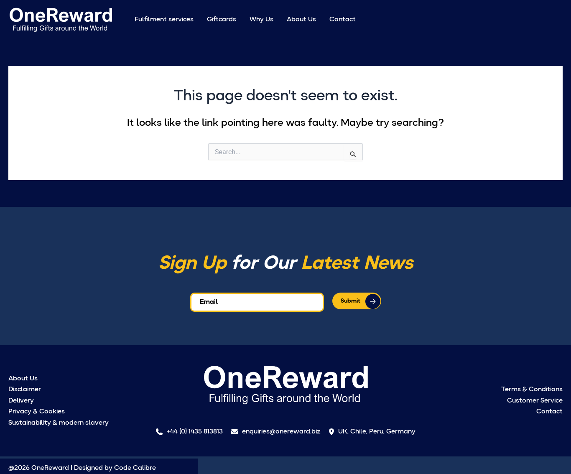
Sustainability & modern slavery (58, 423)
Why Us (261, 19)
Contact (342, 19)
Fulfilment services (164, 19)
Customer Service (535, 401)
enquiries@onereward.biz (276, 431)
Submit (350, 301)
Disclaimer (24, 389)
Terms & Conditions (532, 389)
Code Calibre (135, 468)
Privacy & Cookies (36, 411)
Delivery (21, 401)
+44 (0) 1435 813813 (189, 431)
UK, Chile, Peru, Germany (372, 431)
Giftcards (221, 19)
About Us (301, 19)
